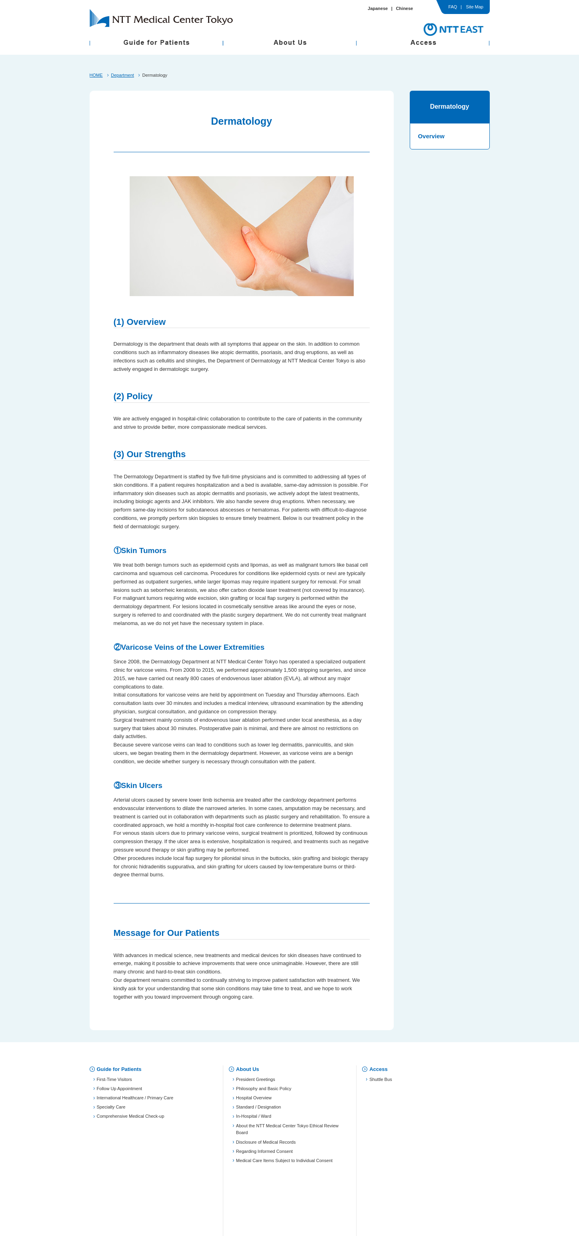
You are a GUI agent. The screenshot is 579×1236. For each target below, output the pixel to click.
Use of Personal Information (249, 1193)
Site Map (474, 7)
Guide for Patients (119, 1069)
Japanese (378, 8)
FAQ (452, 7)
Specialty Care (111, 1110)
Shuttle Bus (380, 1082)
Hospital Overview (254, 1101)
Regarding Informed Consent (264, 1154)
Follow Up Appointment (119, 1091)
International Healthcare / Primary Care (135, 1101)
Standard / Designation (258, 1110)
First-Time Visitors (114, 1082)
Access (378, 1069)
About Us (247, 1069)
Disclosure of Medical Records (266, 1144)
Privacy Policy (161, 1193)
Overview (431, 136)
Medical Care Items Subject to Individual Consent (284, 1163)
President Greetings (255, 1082)
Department (122, 75)
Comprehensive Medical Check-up (130, 1119)
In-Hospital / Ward (253, 1119)
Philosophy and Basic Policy (263, 1091)
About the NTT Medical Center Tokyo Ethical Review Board (287, 1132)
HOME (96, 75)
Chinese (404, 8)
